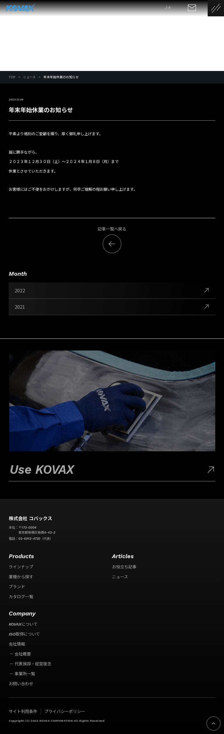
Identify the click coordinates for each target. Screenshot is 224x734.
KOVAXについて (23, 624)
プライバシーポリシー (64, 711)
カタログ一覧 (21, 597)
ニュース (120, 577)
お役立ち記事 (124, 567)
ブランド (17, 587)
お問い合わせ (21, 684)
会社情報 (17, 644)
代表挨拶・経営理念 (33, 664)
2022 (112, 290)
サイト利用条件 (23, 711)
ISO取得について (24, 634)
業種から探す (21, 577)
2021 (112, 306)
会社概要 (23, 654)
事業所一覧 (25, 674)
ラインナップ (21, 567)
